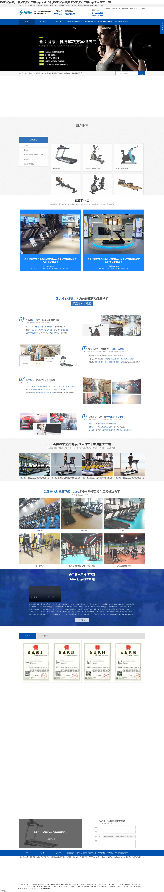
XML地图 (142, 8)
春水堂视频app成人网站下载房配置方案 (105, 23)
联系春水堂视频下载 (121, 21)
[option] (82, 48)
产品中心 (43, 21)
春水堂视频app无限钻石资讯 (128, 8)
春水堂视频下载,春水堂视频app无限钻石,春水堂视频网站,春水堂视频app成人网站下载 (55, 2)
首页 (27, 853)
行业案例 (58, 21)
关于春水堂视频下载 (111, 8)
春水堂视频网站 (77, 73)
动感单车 (67, 73)
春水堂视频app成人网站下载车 (52, 73)
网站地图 (3, 891)
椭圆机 (38, 73)
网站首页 (27, 21)
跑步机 (31, 73)
